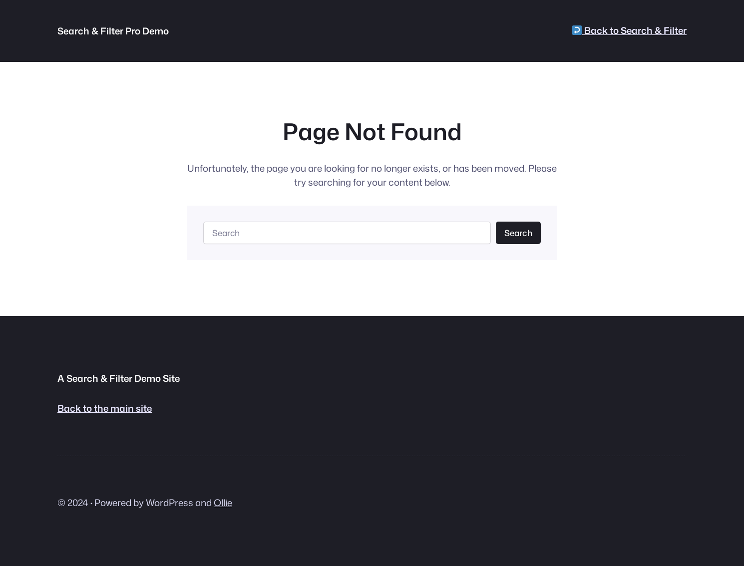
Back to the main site (104, 408)
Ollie (223, 502)
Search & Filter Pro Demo (113, 30)
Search (518, 233)
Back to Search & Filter (629, 30)
